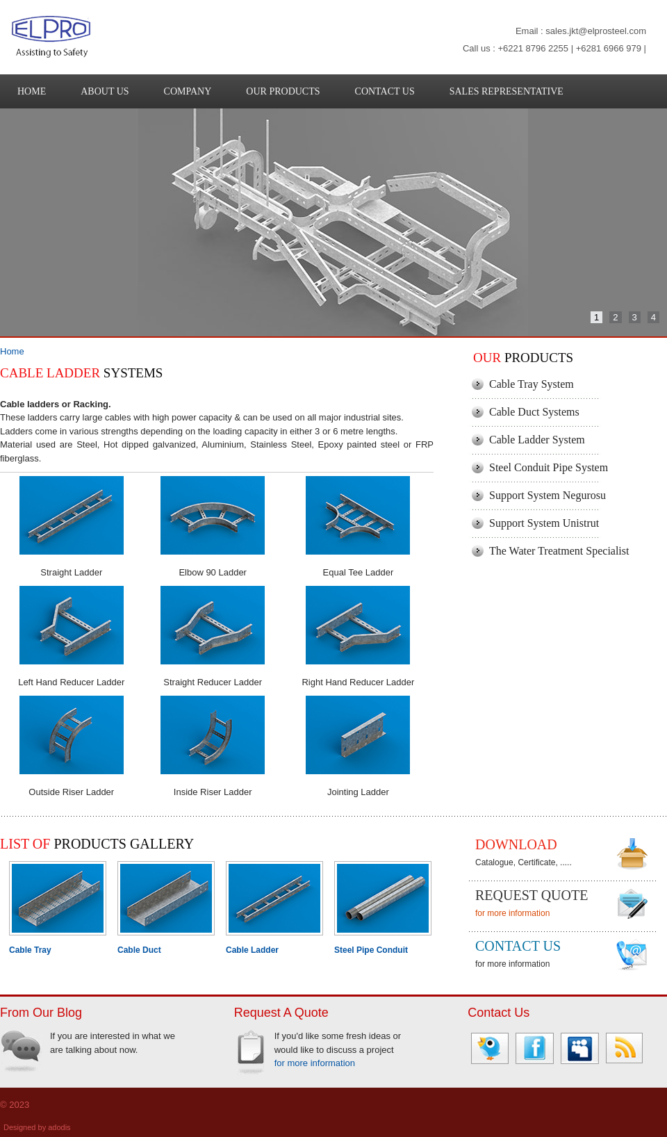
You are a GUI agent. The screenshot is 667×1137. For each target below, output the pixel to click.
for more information (512, 913)
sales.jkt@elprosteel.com (595, 31)
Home (12, 351)
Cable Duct (139, 950)
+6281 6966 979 (608, 48)
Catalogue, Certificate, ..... (523, 862)
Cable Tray (30, 950)
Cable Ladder (252, 950)
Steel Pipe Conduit (371, 950)
